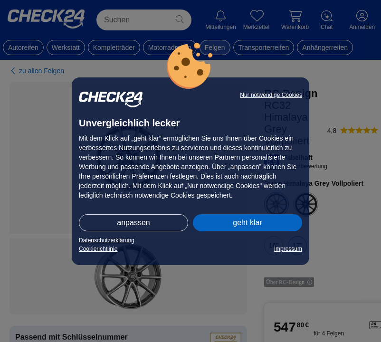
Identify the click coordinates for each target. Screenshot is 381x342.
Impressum (288, 249)
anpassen (133, 222)
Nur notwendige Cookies (271, 95)
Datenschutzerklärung (106, 240)
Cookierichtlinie (98, 249)
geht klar (247, 222)
